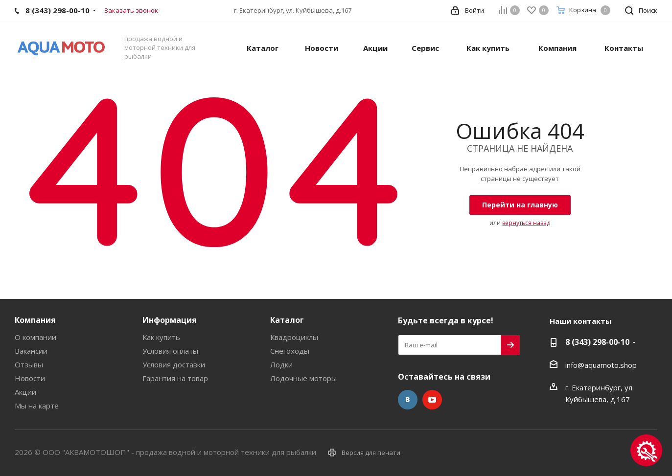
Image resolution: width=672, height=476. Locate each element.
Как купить (161, 337)
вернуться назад (526, 223)
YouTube (432, 399)
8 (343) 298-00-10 (597, 342)
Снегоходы (289, 351)
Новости (30, 378)
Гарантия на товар (175, 378)
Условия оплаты (170, 351)
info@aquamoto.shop (601, 365)
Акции (25, 392)
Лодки (281, 364)
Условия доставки (173, 364)
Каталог (287, 320)
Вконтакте (407, 399)
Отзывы (29, 364)
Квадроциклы (294, 337)
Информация (169, 320)
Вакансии (31, 351)
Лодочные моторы (303, 378)
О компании (35, 337)
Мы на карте (37, 405)
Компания (35, 320)
